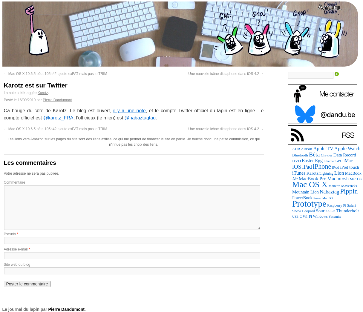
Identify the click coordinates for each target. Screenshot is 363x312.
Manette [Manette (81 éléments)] (334, 186)
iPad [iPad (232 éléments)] (307, 167)
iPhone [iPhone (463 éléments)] (322, 166)
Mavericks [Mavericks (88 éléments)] (349, 186)
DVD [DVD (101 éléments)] (296, 161)
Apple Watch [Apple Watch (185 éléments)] (347, 148)
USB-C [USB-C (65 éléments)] (297, 216)
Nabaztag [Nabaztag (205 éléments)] (329, 192)
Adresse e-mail (16, 249)
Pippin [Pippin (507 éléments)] (349, 191)
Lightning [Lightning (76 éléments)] (326, 173)
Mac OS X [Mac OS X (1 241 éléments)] (309, 184)
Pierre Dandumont (57, 100)
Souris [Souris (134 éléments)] (321, 210)
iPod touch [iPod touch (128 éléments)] (349, 167)
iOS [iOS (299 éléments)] (296, 167)
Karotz (43, 93)
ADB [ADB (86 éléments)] (296, 149)
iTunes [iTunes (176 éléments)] (299, 173)
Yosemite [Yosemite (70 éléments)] (335, 216)
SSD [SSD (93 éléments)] (332, 211)
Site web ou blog (17, 264)
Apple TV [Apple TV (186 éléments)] (323, 148)
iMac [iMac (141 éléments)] (348, 160)
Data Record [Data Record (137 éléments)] (344, 155)
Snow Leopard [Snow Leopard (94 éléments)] (303, 211)
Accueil (329, 7)
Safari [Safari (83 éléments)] (351, 205)
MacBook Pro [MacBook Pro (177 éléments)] (313, 179)
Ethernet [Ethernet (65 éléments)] (329, 161)
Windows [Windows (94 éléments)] (320, 216)
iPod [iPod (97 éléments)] (335, 167)
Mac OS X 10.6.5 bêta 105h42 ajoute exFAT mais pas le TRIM (55, 74)
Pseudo (10, 234)
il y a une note (129, 110)
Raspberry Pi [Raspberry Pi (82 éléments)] (336, 205)
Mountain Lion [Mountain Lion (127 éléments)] (305, 192)
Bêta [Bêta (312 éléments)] (314, 154)
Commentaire (14, 182)
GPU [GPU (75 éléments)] (339, 161)
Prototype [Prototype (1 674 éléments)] (309, 203)
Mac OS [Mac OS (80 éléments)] (356, 179)
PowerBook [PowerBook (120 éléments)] (302, 197)
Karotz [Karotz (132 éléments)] (312, 173)
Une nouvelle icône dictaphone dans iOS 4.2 (226, 74)
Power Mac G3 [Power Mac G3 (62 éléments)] (323, 198)
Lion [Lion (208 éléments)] (339, 173)
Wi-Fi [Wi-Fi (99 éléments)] (307, 216)
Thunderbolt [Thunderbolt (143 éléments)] (347, 210)
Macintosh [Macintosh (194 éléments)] (338, 179)
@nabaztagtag (140, 117)
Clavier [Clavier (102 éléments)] (326, 155)
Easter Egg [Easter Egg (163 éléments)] (312, 160)
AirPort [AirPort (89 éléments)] (307, 149)
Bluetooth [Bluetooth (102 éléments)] (300, 155)
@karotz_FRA (58, 117)
